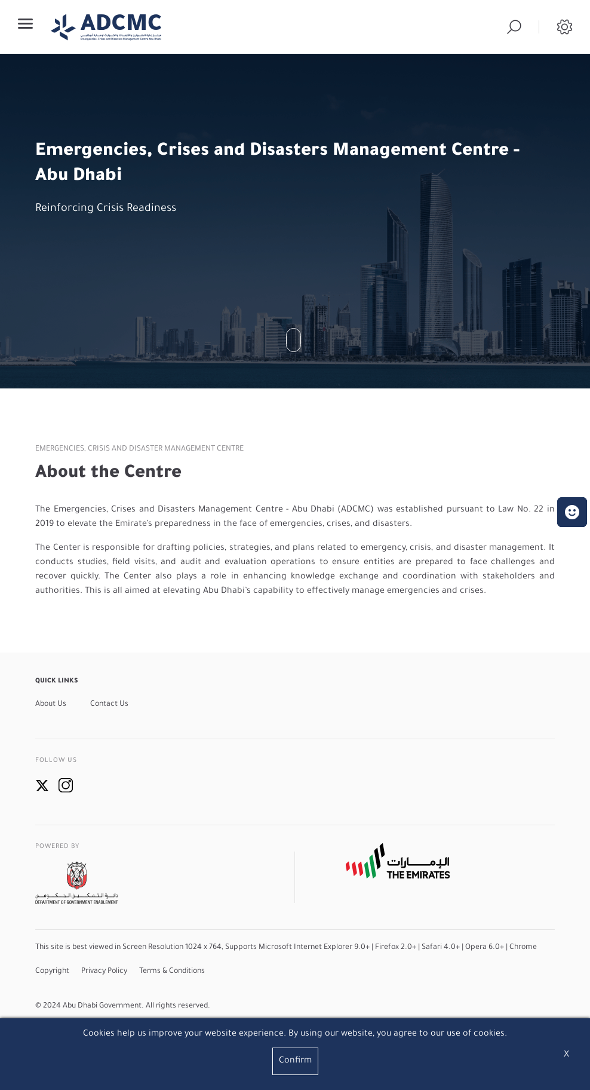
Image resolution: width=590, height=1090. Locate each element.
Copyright (52, 971)
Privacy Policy (104, 971)
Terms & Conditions (172, 971)
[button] (572, 512)
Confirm (295, 1061)
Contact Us (109, 704)
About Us (50, 704)
